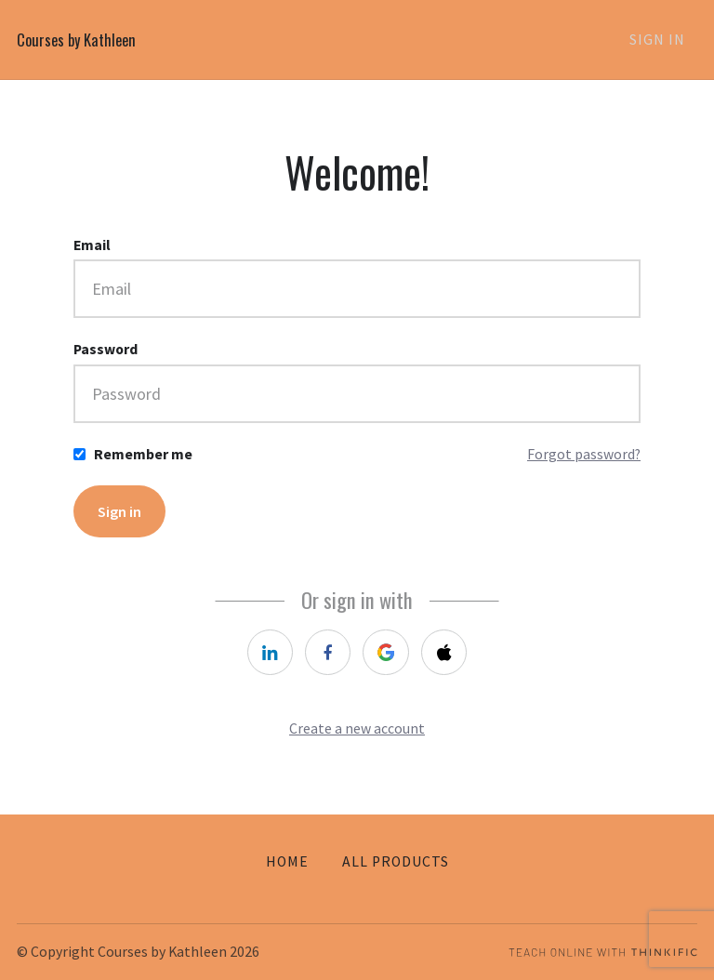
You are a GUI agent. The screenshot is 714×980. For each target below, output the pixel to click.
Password (105, 349)
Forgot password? (584, 454)
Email (92, 245)
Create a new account (357, 736)
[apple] (450, 657)
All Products (395, 861)
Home (287, 861)
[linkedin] (263, 657)
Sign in (122, 512)
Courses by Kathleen (80, 39)
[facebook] (325, 657)
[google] (388, 657)
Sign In (669, 40)
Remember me (143, 454)
